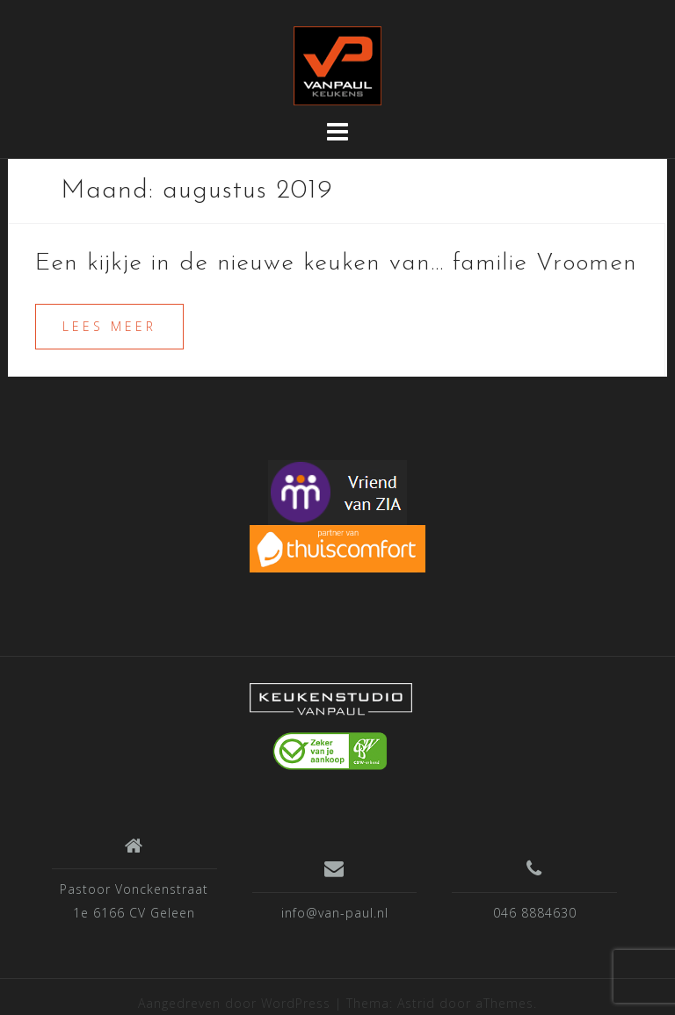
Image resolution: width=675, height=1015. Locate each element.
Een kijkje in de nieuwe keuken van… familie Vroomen (336, 263)
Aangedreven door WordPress (234, 1003)
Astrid (416, 1003)
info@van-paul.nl (334, 912)
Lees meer (109, 326)
